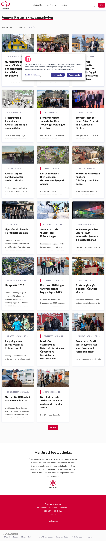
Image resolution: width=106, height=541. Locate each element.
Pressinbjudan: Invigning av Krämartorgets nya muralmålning (16, 123)
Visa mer (53, 427)
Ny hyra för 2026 (14, 285)
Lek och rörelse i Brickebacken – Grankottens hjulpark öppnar (52, 178)
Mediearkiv (51, 5)
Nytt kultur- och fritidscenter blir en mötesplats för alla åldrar (51, 402)
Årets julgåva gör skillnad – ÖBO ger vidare (86, 289)
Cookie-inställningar (33, 75)
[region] (54, 67)
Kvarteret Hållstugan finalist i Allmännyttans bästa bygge (88, 178)
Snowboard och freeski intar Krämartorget (49, 233)
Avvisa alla (58, 75)
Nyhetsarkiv (37, 5)
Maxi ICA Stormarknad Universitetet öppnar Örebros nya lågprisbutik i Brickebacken (52, 350)
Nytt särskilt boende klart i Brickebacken (16, 231)
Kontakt (64, 5)
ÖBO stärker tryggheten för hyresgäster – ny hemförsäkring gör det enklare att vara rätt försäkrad (87, 70)
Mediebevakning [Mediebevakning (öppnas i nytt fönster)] (11, 537)
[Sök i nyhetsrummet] (93, 5)
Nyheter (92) (7, 27)
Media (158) (20, 27)
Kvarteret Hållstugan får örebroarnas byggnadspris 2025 (52, 289)
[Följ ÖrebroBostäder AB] (101, 5)
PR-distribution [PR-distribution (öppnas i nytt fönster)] (27, 537)
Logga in (88, 537)
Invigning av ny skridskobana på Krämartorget (14, 345)
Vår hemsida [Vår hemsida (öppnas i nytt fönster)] (53, 521)
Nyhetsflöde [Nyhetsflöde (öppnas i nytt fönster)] (77, 537)
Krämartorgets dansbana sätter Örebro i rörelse (14, 177)
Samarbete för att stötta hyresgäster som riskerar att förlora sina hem (86, 346)
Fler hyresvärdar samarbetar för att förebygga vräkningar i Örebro (52, 123)
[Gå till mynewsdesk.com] (10, 534)
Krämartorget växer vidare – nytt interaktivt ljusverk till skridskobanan (87, 234)
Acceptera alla (74, 75)
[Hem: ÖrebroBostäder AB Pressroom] (5, 5)
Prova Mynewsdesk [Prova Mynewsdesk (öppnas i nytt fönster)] (45, 537)
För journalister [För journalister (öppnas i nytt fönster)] (62, 537)
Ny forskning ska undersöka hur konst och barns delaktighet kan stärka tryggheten (17, 68)
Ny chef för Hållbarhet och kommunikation (17, 399)
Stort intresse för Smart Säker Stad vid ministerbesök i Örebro (87, 123)
